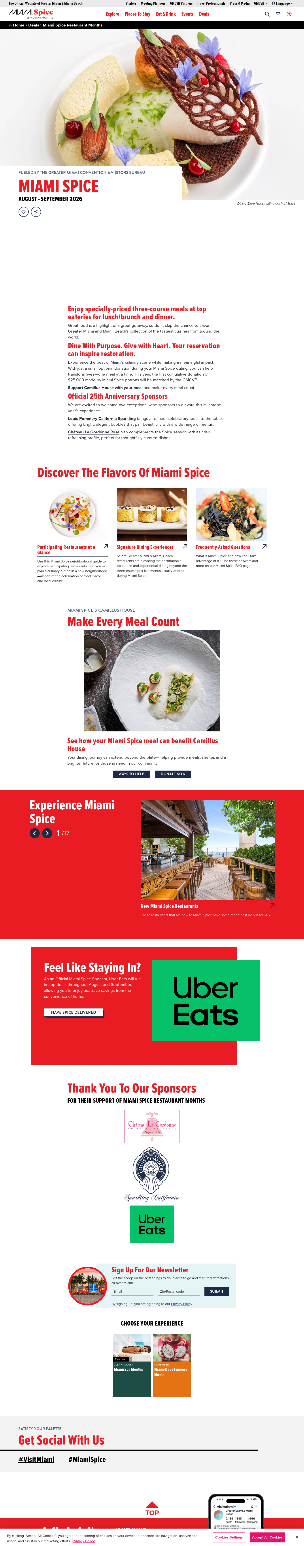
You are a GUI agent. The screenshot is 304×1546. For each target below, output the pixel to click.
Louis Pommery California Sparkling (102, 337)
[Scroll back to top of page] (152, 1433)
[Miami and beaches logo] (65, 1459)
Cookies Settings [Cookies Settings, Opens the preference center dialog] (229, 1537)
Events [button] (187, 14)
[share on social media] (36, 212)
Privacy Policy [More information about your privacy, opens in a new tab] (84, 1541)
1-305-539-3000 (51, 1490)
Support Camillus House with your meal (105, 306)
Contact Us (46, 1509)
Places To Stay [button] (137, 14)
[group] (132, 1289)
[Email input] (132, 1215)
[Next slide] (47, 757)
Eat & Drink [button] (166, 14)
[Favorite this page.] (24, 212)
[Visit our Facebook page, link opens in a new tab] (235, 1496)
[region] (152, 1537)
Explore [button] (112, 14)
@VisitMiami (36, 1383)
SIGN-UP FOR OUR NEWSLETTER (236, 1509)
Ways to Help (131, 698)
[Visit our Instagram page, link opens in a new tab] (223, 1496)
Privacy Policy (181, 1228)
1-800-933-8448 (50, 1499)
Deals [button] (204, 14)
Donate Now (173, 698)
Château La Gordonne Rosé (94, 356)
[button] (267, 14)
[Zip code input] (179, 1215)
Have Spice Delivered (73, 937)
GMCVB (260, 3)
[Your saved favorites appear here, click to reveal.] (278, 14)
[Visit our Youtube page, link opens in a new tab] (246, 1496)
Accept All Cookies (267, 1537)
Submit (217, 1215)
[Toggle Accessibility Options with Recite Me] (289, 14)
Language (282, 3)
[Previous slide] (35, 757)
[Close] (297, 1537)
